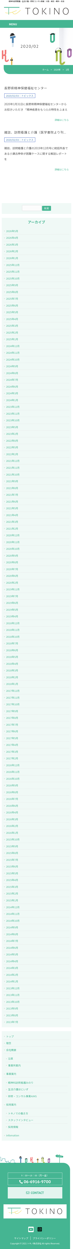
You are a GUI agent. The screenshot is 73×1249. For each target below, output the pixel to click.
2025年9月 (12, 285)
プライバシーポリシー (44, 1238)
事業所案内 (14, 1065)
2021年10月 (12, 474)
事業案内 (11, 1074)
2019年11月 (12, 589)
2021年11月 (12, 467)
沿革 (10, 1058)
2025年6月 (12, 305)
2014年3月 (12, 968)
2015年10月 (12, 839)
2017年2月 (12, 758)
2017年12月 (12, 691)
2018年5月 (12, 657)
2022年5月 (12, 447)
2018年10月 (12, 637)
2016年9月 (12, 785)
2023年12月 (12, 407)
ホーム (45, 69)
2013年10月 (12, 1002)
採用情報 (13, 1127)
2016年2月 (12, 826)
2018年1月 (12, 684)
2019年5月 (12, 609)
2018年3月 (12, 670)
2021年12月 (12, 461)
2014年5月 (12, 954)
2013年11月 (12, 995)
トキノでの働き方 (18, 1113)
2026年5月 (12, 231)
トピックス (27, 96)
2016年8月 (12, 792)
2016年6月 (12, 806)
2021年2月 (12, 528)
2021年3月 (12, 522)
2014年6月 (12, 948)
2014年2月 (12, 975)
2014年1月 (12, 981)
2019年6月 (12, 603)
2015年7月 (12, 860)
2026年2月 (12, 251)
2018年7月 (12, 643)
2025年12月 (12, 265)
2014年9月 (12, 927)
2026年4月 (12, 238)
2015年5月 (12, 873)
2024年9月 (12, 366)
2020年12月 (12, 535)
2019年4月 (12, 616)
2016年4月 (12, 812)
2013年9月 (12, 1008)
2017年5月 (12, 738)
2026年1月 (12, 258)
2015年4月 (12, 880)
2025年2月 (12, 332)
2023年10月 (12, 420)
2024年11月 (12, 353)
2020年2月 (12, 582)
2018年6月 (12, 650)
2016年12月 (12, 765)
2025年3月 (12, 325)
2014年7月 (12, 941)
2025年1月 (12, 339)
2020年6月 (12, 576)
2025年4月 (12, 319)
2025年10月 (12, 278)
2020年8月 (12, 562)
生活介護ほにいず (18, 1089)
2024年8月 (12, 373)
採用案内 (11, 1104)
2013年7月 (12, 1022)
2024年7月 (12, 380)
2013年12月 (12, 988)
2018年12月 (12, 623)
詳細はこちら (62, 119)
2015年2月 (12, 893)
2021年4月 (12, 515)
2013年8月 (12, 1015)
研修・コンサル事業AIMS (22, 1096)
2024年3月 (12, 393)
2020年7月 (12, 569)
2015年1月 (12, 900)
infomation (12, 1135)
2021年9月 (12, 481)
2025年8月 (12, 292)
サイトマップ (21, 1238)
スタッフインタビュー (20, 1120)
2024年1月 (12, 400)
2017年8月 (12, 718)
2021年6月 (12, 501)
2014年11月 (12, 914)
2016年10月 (12, 779)
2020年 (57, 69)
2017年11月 (12, 697)
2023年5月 (12, 427)
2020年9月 (12, 555)
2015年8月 (12, 853)
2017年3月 (12, 751)
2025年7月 (12, 298)
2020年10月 (12, 549)
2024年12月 (12, 346)
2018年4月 (12, 664)
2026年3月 (12, 244)
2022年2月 (12, 454)
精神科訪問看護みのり (20, 1082)
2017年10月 (12, 704)
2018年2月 (12, 677)
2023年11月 (12, 413)
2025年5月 (12, 312)
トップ (10, 1036)
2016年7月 (12, 799)
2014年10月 (12, 921)
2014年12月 (12, 907)
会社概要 (11, 1050)
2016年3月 (12, 819)
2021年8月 (12, 488)
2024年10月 (12, 359)
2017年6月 (12, 731)
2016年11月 (12, 772)
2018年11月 (12, 630)
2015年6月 (12, 866)
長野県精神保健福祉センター (25, 88)
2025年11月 (12, 271)
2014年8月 (12, 934)
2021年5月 (12, 508)
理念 (8, 1043)
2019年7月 (12, 596)
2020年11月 (12, 542)
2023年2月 (12, 434)
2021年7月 (12, 495)
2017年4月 (12, 745)
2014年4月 (12, 961)
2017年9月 (12, 711)
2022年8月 (12, 440)
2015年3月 (12, 887)
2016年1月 (12, 833)
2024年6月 (12, 386)
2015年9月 (12, 846)
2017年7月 (12, 724)
